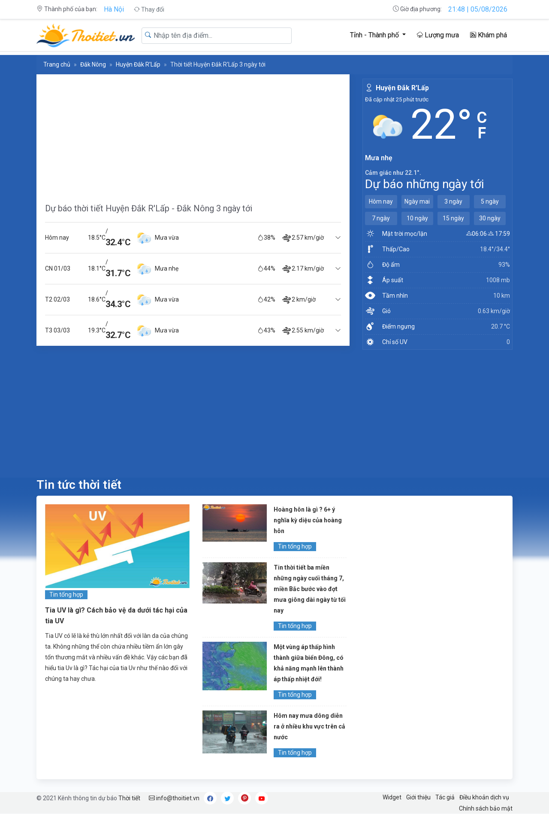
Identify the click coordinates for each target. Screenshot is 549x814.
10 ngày (417, 218)
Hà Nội (114, 9)
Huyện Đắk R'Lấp (138, 64)
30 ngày (490, 218)
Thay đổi (149, 9)
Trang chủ (56, 64)
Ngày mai (417, 201)
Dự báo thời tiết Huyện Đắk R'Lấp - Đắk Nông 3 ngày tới (148, 208)
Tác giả (445, 797)
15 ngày (453, 218)
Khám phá (488, 35)
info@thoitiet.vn (174, 798)
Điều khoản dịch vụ (484, 797)
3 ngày (453, 201)
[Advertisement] (193, 134)
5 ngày (490, 201)
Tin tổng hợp (66, 594)
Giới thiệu (418, 797)
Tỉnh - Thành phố (375, 35)
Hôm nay (381, 201)
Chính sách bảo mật (486, 808)
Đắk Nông (93, 64)
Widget (392, 797)
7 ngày (381, 218)
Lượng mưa (438, 35)
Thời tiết (129, 798)
